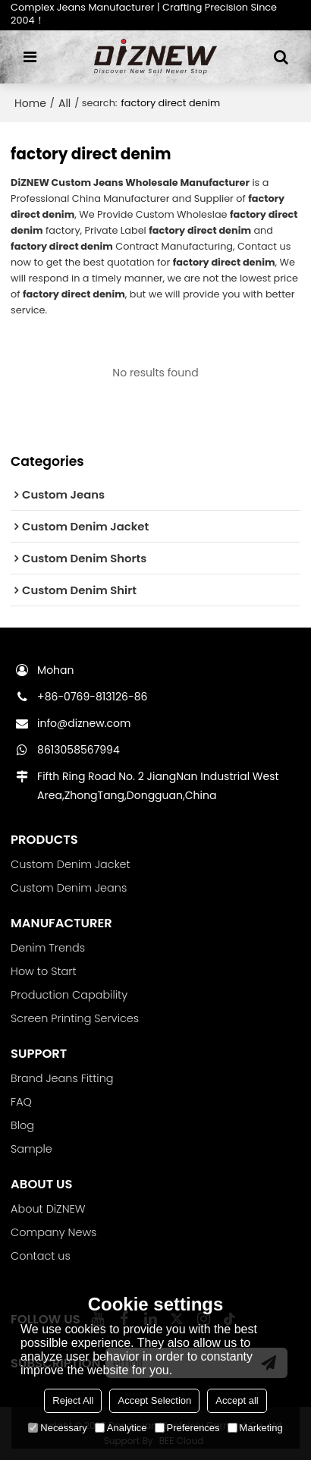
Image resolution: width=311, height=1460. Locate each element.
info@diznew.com (83, 723)
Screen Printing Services (75, 1018)
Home (30, 103)
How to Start (43, 971)
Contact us (41, 1255)
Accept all (236, 1400)
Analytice (121, 1427)
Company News (53, 1232)
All (64, 103)
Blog (22, 1125)
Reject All (72, 1400)
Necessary (57, 1427)
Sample (31, 1148)
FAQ (21, 1101)
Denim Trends (48, 947)
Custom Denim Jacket (70, 864)
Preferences (187, 1427)
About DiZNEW (48, 1208)
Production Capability (69, 994)
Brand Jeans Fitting (62, 1078)
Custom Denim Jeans (69, 887)
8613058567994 (78, 749)
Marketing (255, 1427)
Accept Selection (154, 1400)
